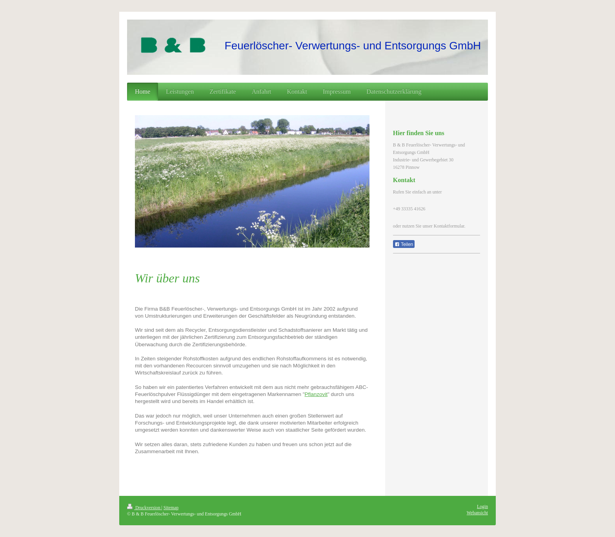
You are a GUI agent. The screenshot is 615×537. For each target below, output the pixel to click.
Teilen (404, 244)
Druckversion (144, 507)
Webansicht (477, 512)
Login (482, 506)
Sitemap (171, 507)
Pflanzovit (316, 394)
